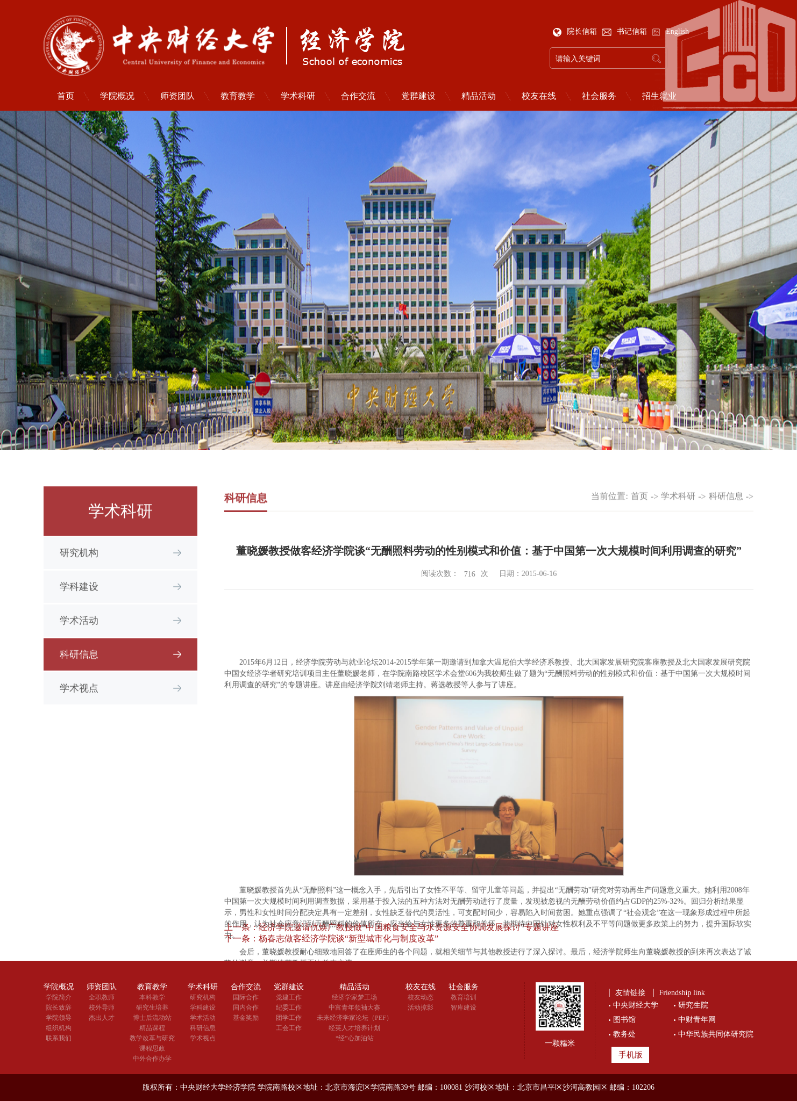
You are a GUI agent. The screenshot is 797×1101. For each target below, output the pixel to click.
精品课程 (152, 1028)
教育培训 (463, 997)
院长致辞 (59, 1007)
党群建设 (418, 96)
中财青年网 (697, 1020)
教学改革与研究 (152, 1038)
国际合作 (246, 997)
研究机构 (79, 568)
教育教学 (237, 96)
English (670, 31)
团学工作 (289, 1017)
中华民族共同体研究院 (715, 1034)
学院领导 (59, 1017)
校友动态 (420, 997)
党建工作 (289, 997)
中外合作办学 (152, 1058)
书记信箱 (625, 31)
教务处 (624, 1034)
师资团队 (177, 96)
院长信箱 (576, 31)
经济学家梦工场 (354, 997)
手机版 (630, 1054)
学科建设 (79, 601)
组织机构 (59, 1028)
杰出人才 (102, 1017)
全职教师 (102, 997)
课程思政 (152, 1048)
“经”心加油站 (355, 1038)
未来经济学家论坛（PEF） (355, 1017)
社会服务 (599, 96)
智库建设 (463, 1007)
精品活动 (478, 96)
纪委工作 (289, 1007)
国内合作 (246, 1007)
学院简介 (59, 997)
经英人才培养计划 (354, 1028)
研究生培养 (152, 1007)
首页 (65, 96)
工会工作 (289, 1028)
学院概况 (117, 96)
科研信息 (79, 669)
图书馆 (624, 1020)
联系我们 (59, 1038)
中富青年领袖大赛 (354, 1007)
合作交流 (358, 96)
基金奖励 (246, 1017)
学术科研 (298, 96)
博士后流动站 (152, 1017)
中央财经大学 (635, 1005)
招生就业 (659, 96)
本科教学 (152, 997)
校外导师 (102, 1007)
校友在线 (539, 96)
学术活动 (79, 635)
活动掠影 (420, 1007)
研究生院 (693, 1005)
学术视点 (79, 703)
